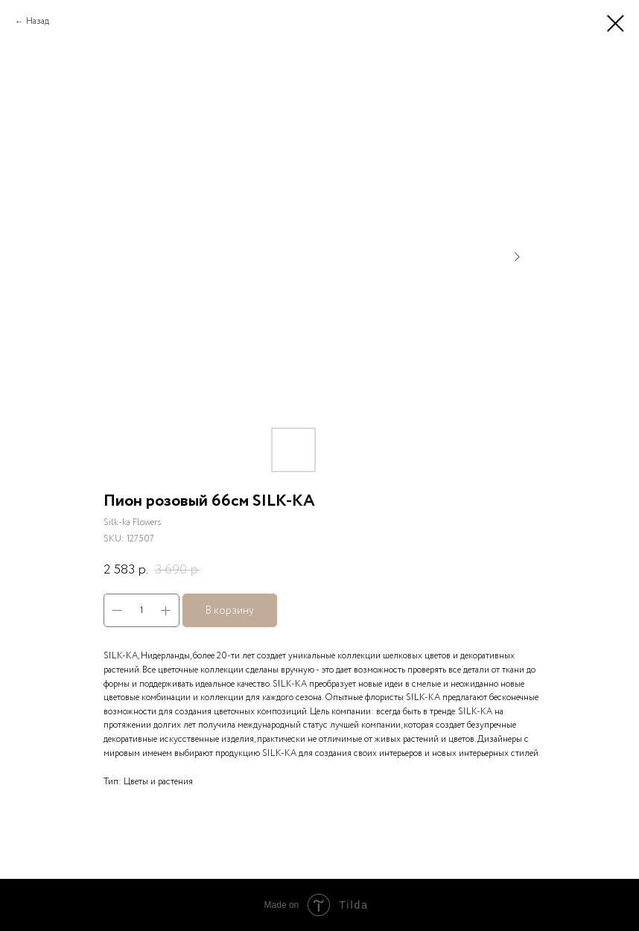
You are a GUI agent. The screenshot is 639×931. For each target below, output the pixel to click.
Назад (37, 21)
